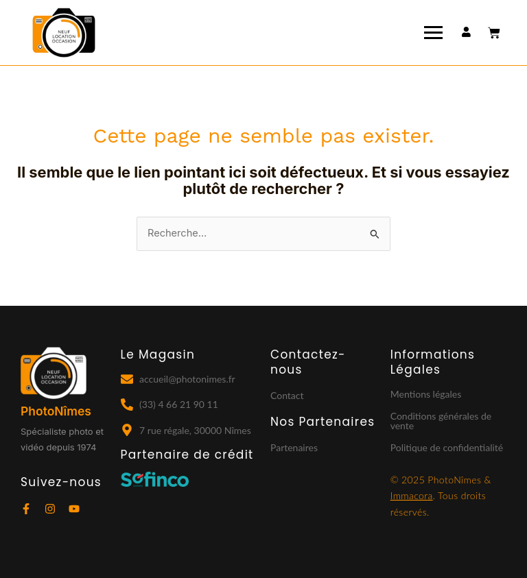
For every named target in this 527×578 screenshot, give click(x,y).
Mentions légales (426, 394)
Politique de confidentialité (446, 447)
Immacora (411, 495)
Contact (287, 395)
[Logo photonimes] (64, 33)
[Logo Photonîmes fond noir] (53, 373)
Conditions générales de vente (440, 420)
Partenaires (294, 447)
